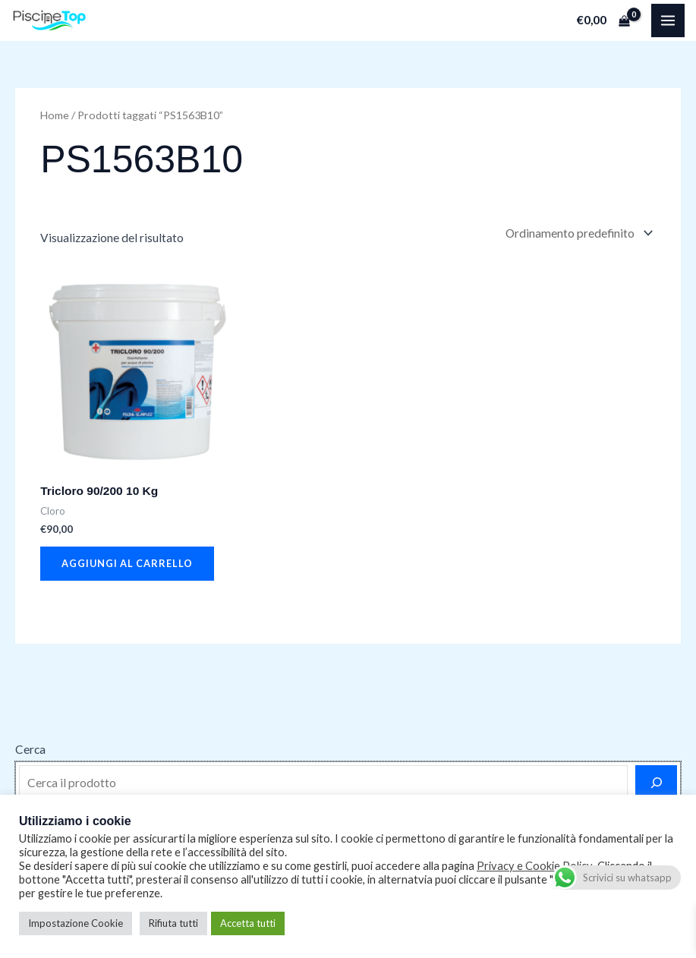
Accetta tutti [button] (248, 923)
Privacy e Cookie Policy (535, 865)
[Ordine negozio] (577, 233)
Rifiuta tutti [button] (173, 923)
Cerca (30, 749)
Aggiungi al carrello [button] (127, 563)
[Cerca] (656, 782)
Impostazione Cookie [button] (75, 923)
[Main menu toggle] (668, 20)
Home (54, 115)
